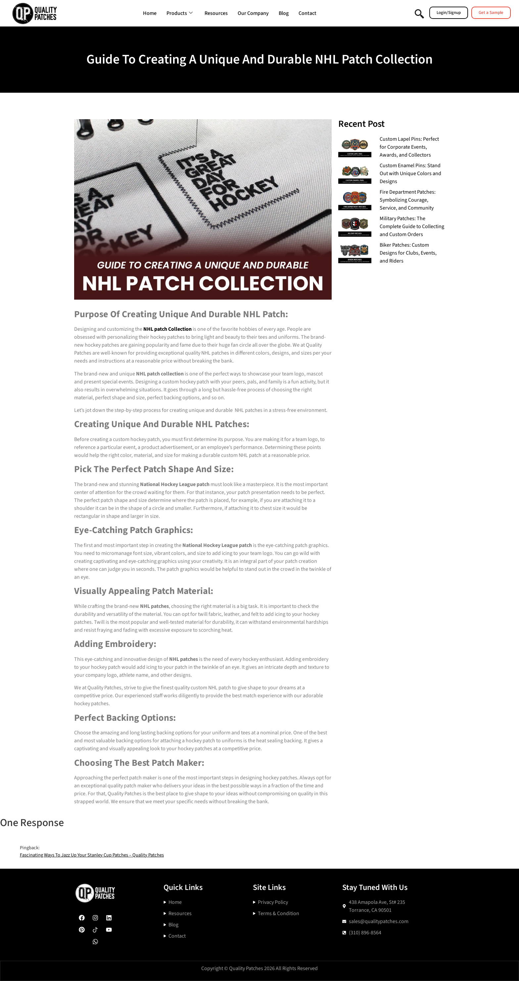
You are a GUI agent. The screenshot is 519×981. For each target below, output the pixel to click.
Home (150, 13)
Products (179, 13)
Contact (307, 13)
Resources (216, 13)
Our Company (253, 13)
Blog (284, 13)
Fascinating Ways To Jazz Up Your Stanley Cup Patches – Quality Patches (92, 855)
